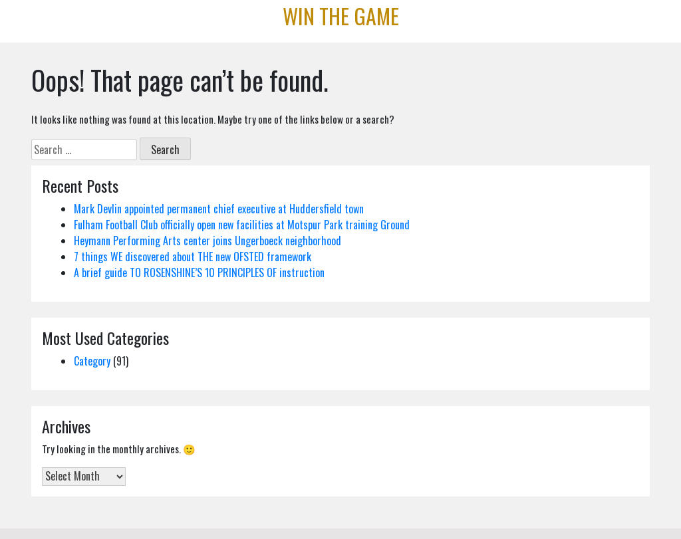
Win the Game (341, 15)
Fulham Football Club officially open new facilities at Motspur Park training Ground (242, 225)
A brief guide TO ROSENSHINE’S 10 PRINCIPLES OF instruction (199, 272)
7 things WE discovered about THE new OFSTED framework (192, 257)
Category (92, 361)
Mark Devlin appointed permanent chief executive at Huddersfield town (219, 209)
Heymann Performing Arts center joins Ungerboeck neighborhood (207, 241)
